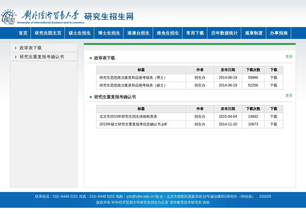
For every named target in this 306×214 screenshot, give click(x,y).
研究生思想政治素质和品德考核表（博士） (133, 77)
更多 (289, 56)
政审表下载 (31, 47)
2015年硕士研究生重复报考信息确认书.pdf (133, 124)
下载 (273, 77)
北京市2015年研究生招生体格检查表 (128, 116)
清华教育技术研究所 (186, 202)
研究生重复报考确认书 (42, 56)
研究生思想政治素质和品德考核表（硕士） (133, 85)
